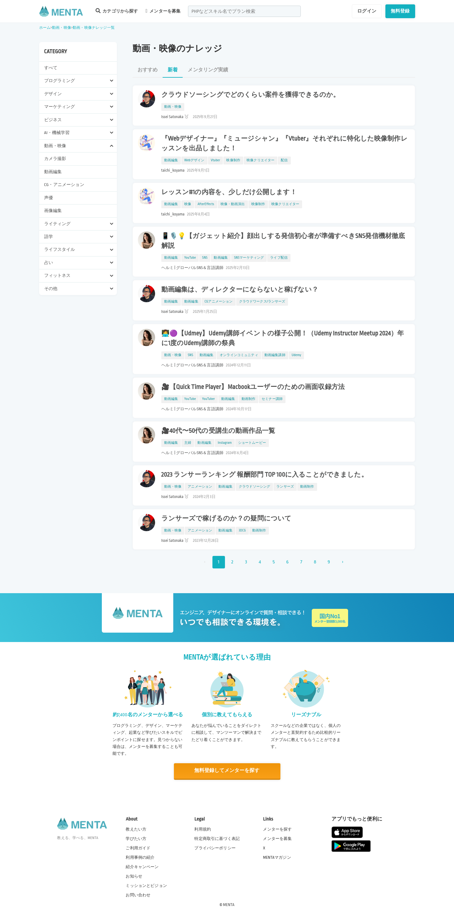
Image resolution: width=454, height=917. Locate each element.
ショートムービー (252, 443)
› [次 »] (342, 562)
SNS (204, 258)
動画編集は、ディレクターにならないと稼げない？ (239, 289)
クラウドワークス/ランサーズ (262, 301)
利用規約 (202, 828)
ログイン (366, 10)
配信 (284, 160)
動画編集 (53, 171)
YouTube (190, 258)
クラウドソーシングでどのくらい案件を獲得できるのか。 (250, 94)
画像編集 (53, 210)
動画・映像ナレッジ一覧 (94, 28)
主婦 (187, 443)
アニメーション (200, 487)
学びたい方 (136, 838)
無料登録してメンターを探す (227, 770)
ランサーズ (285, 487)
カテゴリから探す (117, 10)
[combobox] (244, 11)
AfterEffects (205, 204)
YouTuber (208, 399)
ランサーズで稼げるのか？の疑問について (226, 518)
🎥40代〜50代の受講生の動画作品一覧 (218, 430)
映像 (187, 204)
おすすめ (148, 70)
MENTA (229, 904)
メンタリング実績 (208, 70)
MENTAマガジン (277, 857)
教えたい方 (136, 828)
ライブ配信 (279, 258)
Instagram (225, 443)
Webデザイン (194, 160)
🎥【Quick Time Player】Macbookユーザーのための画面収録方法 (253, 387)
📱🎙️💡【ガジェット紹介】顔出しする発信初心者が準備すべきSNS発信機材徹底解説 (283, 241)
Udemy (296, 355)
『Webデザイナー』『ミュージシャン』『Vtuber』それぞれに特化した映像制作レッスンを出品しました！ (284, 143)
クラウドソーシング (254, 487)
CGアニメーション (219, 301)
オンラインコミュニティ (239, 355)
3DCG (242, 530)
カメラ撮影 (55, 158)
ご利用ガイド (138, 847)
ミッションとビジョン (146, 885)
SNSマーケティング (249, 258)
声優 (48, 197)
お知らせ (134, 876)
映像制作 (233, 160)
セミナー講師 (272, 399)
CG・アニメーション (64, 184)
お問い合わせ (138, 895)
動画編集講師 (274, 355)
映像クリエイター (260, 160)
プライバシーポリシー (215, 847)
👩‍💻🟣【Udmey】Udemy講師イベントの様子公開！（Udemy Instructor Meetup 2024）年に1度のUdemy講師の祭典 (282, 338)
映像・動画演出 (233, 204)
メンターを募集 (163, 10)
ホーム (44, 28)
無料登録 (400, 10)
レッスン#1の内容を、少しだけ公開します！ (229, 192)
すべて (50, 67)
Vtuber (215, 160)
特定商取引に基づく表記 (217, 838)
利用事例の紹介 (140, 857)
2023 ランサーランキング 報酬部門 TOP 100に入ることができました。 (264, 474)
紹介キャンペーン (142, 866)
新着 (173, 70)
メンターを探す (277, 828)
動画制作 (249, 399)
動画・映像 (61, 28)
